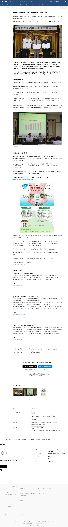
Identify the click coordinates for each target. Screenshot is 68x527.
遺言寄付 (34, 419)
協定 (44, 416)
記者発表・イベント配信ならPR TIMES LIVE (27, 493)
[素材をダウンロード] (59, 22)
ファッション (35, 4)
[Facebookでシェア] (52, 22)
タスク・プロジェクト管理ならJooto (44, 488)
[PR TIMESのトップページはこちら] (16, 2)
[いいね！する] (46, 22)
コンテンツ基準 (32, 521)
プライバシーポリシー (24, 521)
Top (2, 4)
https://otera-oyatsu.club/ (18, 285)
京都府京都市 (49, 422)
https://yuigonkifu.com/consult (19, 264)
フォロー (4, 466)
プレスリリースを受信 (47, 1)
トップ (2, 439)
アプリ (17, 4)
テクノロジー (7, 4)
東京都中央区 (34, 422)
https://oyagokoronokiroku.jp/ (19, 314)
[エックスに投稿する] (50, 22)
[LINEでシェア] (55, 22)
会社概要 (16, 521)
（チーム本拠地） (41, 422)
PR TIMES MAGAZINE (24, 495)
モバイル (13, 4)
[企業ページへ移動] (4, 453)
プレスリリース (8, 439)
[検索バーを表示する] (66, 2)
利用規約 (38, 521)
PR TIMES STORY (23, 488)
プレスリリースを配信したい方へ (11, 497)
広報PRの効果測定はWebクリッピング (27, 498)
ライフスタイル (42, 4)
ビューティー (28, 4)
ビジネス (48, 4)
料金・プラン (7, 492)
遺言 (54, 416)
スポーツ (58, 4)
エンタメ (22, 4)
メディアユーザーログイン (30, 366)
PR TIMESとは (7, 489)
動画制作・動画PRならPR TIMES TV (26, 490)
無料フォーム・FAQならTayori (43, 490)
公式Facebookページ (8, 506)
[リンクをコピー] (61, 22)
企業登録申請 (56, 1)
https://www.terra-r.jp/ (17, 339)
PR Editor (21, 500)
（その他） (54, 422)
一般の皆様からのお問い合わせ (39, 523)
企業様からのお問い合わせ (27, 523)
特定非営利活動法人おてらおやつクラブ (21, 439)
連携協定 (49, 416)
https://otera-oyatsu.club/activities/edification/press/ (24, 350)
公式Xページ (7, 511)
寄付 (33, 416)
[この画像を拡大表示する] (19, 392)
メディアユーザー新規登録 (45, 366)
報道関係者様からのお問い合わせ (47, 521)
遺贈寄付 (38, 416)
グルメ (53, 4)
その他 (33, 408)
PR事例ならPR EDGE (41, 493)
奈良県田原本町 (34, 424)
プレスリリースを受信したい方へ (11, 494)
